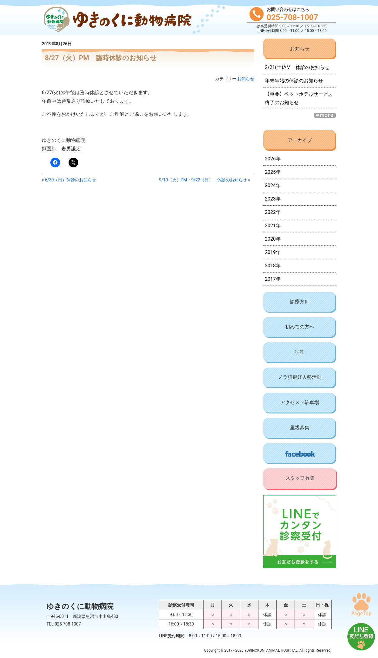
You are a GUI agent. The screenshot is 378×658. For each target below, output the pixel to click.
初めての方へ (299, 327)
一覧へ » (325, 115)
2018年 (273, 266)
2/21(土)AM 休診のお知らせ (297, 67)
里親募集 (299, 427)
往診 (300, 352)
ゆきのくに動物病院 (116, 19)
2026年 (273, 159)
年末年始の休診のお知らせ (294, 81)
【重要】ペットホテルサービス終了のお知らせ (299, 98)
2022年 (273, 212)
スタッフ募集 (300, 478)
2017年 (273, 279)
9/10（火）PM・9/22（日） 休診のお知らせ (203, 179)
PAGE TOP (361, 604)
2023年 (273, 199)
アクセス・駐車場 (299, 402)
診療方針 (299, 301)
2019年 (273, 252)
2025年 (273, 172)
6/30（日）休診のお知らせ (70, 179)
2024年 (273, 185)
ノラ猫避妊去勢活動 (300, 377)
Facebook (299, 453)
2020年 (273, 239)
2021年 (273, 225)
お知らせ (245, 78)
